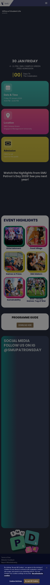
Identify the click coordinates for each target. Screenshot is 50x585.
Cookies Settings (16, 581)
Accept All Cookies (31, 581)
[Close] (46, 567)
